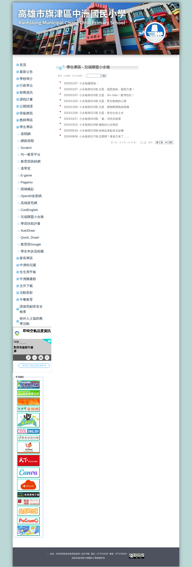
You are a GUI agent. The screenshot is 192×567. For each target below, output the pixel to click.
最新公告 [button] (26, 72)
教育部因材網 (30, 161)
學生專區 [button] (26, 127)
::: (155, 11)
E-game (26, 175)
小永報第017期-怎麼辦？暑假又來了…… (104, 136)
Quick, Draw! (30, 237)
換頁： (151, 142)
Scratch (26, 148)
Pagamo (27, 182)
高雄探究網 (29, 203)
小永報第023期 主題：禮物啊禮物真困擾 (104, 106)
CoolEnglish (29, 210)
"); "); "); (161, 142)
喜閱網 (26, 134)
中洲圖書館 (28, 279)
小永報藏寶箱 (88, 83)
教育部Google (31, 244)
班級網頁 (26, 113)
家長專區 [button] (26, 258)
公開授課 (26, 106)
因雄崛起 (27, 189)
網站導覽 (163, 11)
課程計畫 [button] (26, 99)
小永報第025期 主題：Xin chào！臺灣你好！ (106, 95)
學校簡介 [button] (26, 79)
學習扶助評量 (30, 223)
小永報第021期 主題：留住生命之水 (101, 112)
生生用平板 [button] (28, 272)
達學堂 (26, 168)
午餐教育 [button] (26, 299)
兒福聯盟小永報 (32, 217)
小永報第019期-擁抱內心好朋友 (98, 124)
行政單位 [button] (26, 85)
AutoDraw (28, 230)
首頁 (23, 65)
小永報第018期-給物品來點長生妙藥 (101, 130)
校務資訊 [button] (26, 92)
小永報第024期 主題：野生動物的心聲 (102, 101)
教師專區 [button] (26, 120)
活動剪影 (26, 292)
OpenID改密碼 (31, 196)
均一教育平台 (30, 154)
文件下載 (26, 286)
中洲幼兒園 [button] (28, 265)
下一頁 (143, 142)
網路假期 (27, 141)
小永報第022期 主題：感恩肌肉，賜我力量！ (107, 89)
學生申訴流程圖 (32, 251)
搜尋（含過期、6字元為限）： (72, 76)
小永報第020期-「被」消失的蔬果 (100, 118)
